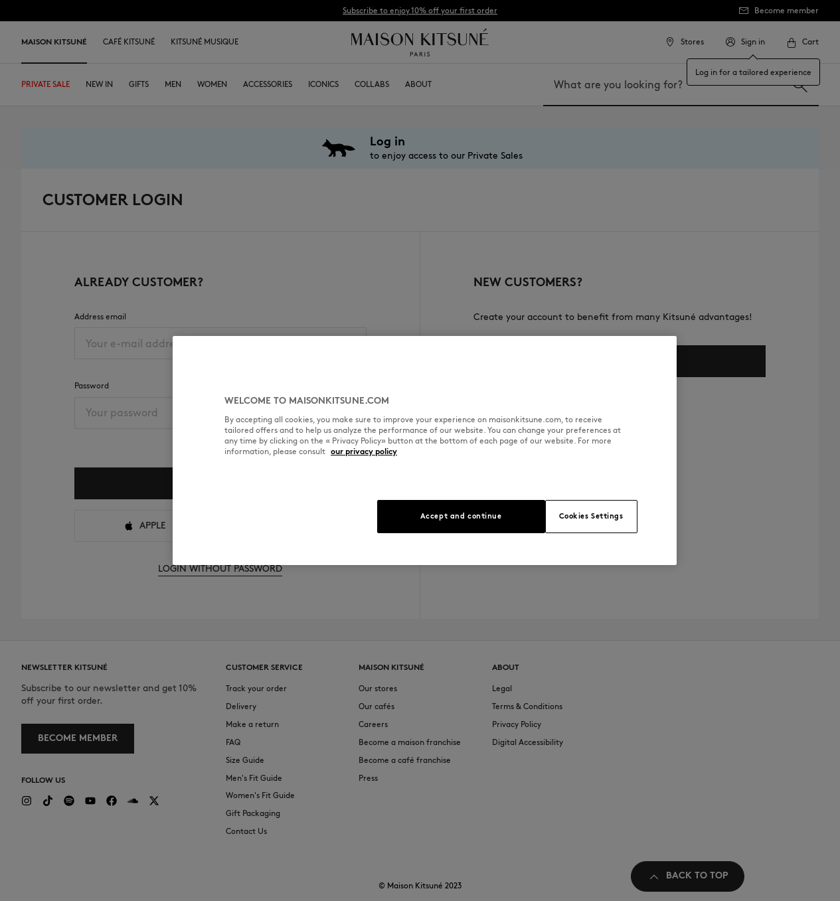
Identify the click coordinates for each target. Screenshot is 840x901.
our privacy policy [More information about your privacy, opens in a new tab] (364, 451)
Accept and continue (461, 516)
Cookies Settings (591, 516)
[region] (425, 450)
